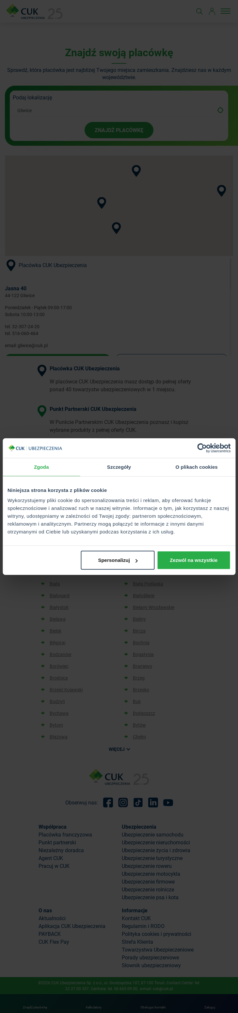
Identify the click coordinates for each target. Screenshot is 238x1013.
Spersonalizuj (118, 560)
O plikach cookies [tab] (197, 466)
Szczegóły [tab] (119, 466)
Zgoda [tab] (41, 466)
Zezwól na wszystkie (193, 560)
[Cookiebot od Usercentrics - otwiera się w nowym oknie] (201, 448)
